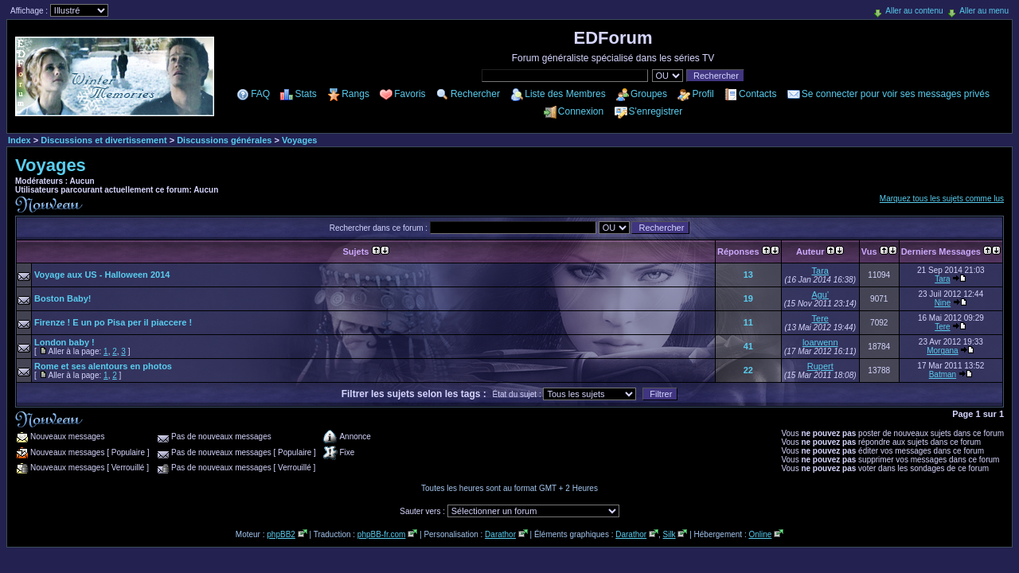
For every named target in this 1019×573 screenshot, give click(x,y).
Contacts (757, 93)
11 (748, 322)
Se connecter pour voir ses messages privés (896, 93)
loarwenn (820, 342)
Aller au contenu (914, 10)
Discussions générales (224, 140)
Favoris (409, 93)
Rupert (820, 366)
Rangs (355, 93)
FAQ (260, 93)
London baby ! (64, 342)
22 (748, 370)
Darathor (500, 534)
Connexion (580, 111)
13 (748, 274)
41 (748, 346)
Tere (820, 318)
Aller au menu (984, 10)
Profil (702, 93)
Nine (943, 302)
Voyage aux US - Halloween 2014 (102, 274)
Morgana (942, 350)
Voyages (299, 140)
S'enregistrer (656, 111)
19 (748, 298)
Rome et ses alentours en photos (103, 366)
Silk (668, 534)
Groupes (649, 93)
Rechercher (475, 93)
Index (19, 140)
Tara (820, 270)
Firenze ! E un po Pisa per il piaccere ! (113, 322)
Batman (942, 374)
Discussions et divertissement (103, 140)
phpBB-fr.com (381, 534)
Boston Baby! (63, 298)
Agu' (820, 294)
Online (759, 534)
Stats (305, 93)
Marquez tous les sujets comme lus (942, 198)
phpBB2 (281, 534)
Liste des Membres (565, 93)
